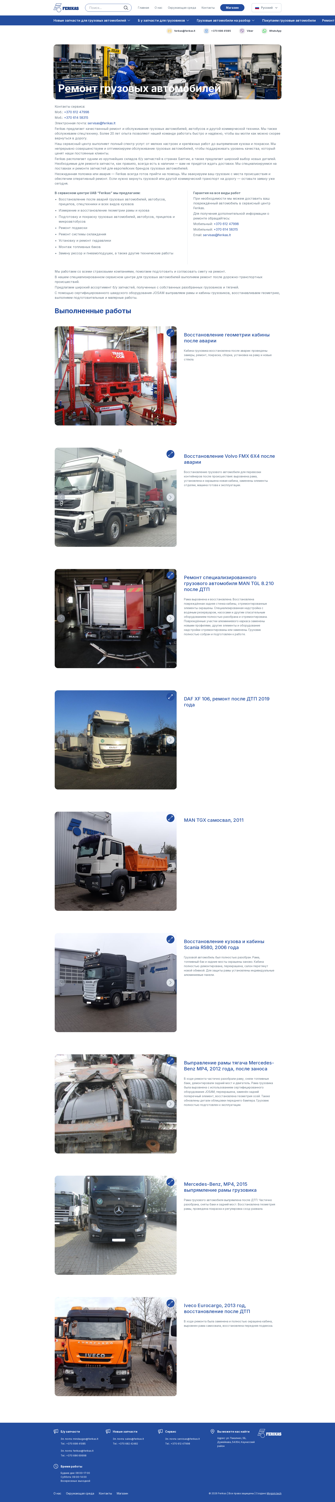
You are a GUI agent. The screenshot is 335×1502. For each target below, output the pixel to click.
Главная (143, 7)
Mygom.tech (274, 1493)
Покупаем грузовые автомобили (289, 20)
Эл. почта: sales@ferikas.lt (128, 1438)
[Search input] (108, 8)
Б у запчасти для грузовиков (161, 20)
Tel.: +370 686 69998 (73, 1455)
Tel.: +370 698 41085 (73, 1443)
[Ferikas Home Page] (66, 7)
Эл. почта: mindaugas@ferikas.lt (79, 1438)
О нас (158, 7)
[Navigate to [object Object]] (76, 112)
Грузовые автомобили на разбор (223, 20)
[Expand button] (170, 333)
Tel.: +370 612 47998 (177, 1443)
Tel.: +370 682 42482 (125, 1443)
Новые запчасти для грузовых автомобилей (90, 20)
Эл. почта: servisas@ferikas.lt (182, 1438)
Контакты (208, 7)
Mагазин (232, 7)
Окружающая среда (182, 7)
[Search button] (128, 8)
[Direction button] (61, 497)
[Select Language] (266, 7)
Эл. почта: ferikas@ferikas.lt (77, 1450)
